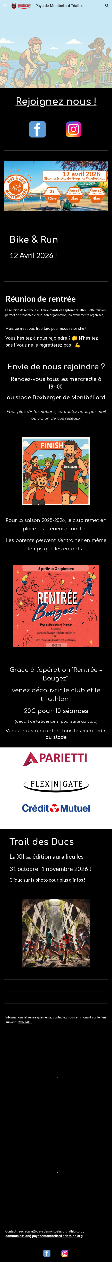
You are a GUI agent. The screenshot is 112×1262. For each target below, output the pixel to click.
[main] (56, 102)
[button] (5, 5)
